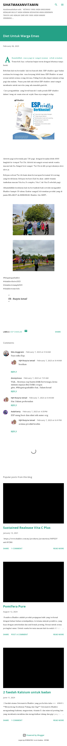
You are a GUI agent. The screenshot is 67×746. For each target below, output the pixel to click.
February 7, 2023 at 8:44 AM (49, 360)
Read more (58, 548)
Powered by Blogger (33, 735)
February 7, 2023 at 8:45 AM (41, 398)
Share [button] (58, 332)
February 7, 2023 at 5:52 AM (38, 352)
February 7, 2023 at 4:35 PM (35, 411)
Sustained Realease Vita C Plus (26, 527)
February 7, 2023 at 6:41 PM (49, 420)
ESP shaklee (16, 332)
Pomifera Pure (14, 606)
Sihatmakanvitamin (20, 4)
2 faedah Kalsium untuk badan (27, 692)
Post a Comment (19, 634)
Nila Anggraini (17, 352)
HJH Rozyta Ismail (27, 360)
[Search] (56, 4)
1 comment (17, 548)
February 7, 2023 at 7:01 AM (36, 378)
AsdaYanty (16, 411)
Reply (14, 371)
